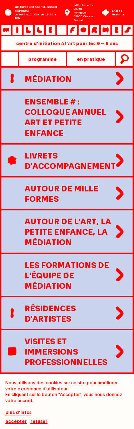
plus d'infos (18, 414)
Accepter (16, 423)
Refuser (39, 423)
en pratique (91, 59)
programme (42, 59)
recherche (124, 59)
